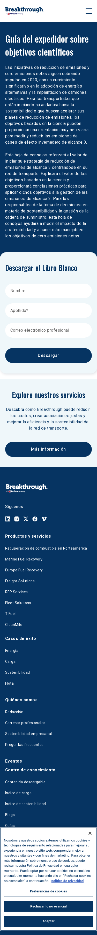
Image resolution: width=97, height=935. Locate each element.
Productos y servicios (28, 536)
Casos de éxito (20, 638)
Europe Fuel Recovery (24, 570)
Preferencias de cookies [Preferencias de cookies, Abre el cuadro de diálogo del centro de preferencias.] (48, 891)
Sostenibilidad (17, 672)
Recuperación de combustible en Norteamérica (46, 548)
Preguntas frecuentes (24, 745)
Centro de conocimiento (30, 769)
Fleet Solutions (18, 603)
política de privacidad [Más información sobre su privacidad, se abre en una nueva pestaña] (67, 881)
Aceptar (48, 921)
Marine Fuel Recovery (24, 559)
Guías (10, 826)
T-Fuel (10, 614)
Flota (9, 683)
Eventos (13, 761)
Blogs (10, 815)
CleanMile (13, 625)
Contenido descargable (25, 782)
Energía (11, 651)
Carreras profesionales (25, 723)
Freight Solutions (20, 581)
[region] (48, 879)
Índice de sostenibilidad (25, 804)
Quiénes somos (21, 699)
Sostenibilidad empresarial (28, 734)
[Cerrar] (90, 833)
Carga (10, 661)
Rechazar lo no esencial (48, 906)
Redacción (14, 712)
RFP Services (16, 592)
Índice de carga (18, 793)
